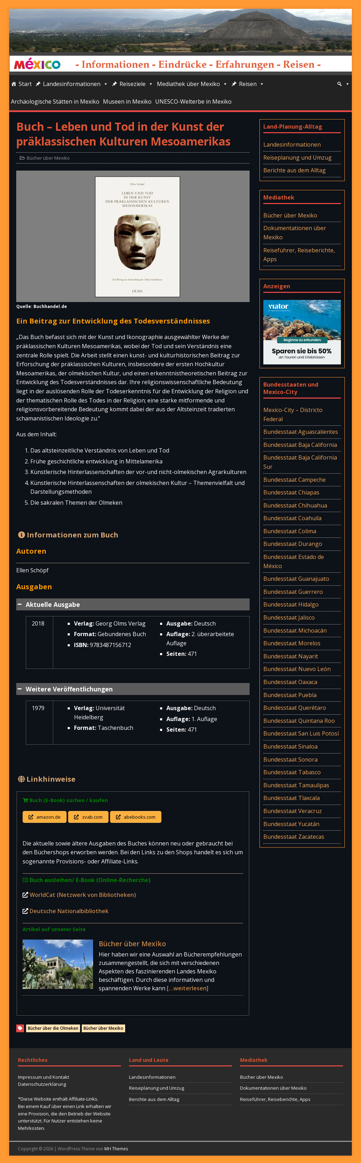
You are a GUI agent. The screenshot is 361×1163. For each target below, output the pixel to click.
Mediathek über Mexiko (192, 84)
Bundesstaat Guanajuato (296, 579)
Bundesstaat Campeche (294, 480)
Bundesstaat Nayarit (290, 656)
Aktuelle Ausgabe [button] (48, 604)
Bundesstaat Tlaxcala (291, 798)
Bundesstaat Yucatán (291, 824)
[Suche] (343, 84)
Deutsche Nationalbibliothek (69, 909)
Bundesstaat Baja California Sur (300, 462)
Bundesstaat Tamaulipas (296, 785)
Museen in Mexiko (127, 101)
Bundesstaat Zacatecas (293, 837)
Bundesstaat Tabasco (292, 772)
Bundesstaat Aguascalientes (300, 432)
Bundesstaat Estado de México (293, 561)
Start (25, 84)
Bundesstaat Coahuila (292, 518)
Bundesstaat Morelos (291, 643)
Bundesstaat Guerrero (293, 592)
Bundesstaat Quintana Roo (299, 721)
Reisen (251, 84)
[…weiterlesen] (187, 987)
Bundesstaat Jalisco (289, 617)
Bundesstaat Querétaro (294, 708)
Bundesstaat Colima (289, 531)
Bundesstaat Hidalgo (291, 604)
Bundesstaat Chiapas (291, 492)
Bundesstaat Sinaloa (290, 746)
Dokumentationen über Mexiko (294, 232)
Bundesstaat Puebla (290, 695)
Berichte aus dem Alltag (294, 170)
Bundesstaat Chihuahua (295, 505)
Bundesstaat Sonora (290, 759)
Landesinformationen (75, 84)
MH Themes (116, 1147)
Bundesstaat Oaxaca (290, 682)
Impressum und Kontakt (43, 1075)
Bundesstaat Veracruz (292, 811)
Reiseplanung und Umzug (297, 157)
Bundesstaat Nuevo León (297, 669)
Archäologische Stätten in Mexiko (55, 101)
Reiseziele (136, 84)
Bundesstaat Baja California (300, 445)
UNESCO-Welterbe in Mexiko (193, 101)
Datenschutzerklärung (42, 1082)
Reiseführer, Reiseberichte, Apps (299, 254)
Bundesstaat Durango (292, 544)
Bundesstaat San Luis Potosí (301, 733)
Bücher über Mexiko (48, 158)
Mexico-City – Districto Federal (293, 414)
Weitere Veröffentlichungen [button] (64, 689)
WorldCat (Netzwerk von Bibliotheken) (83, 893)
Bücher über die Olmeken (53, 1027)
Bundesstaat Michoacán (295, 630)
